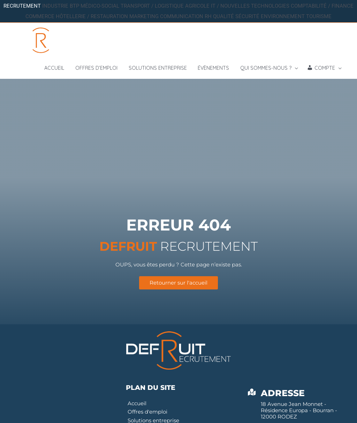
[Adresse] (252, 393)
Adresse (283, 394)
